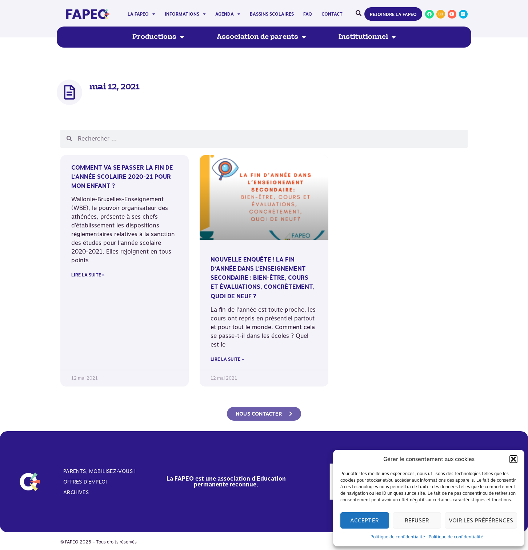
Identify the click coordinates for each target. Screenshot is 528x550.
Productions (158, 37)
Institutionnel (367, 37)
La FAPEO (141, 14)
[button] (513, 459)
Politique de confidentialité (398, 536)
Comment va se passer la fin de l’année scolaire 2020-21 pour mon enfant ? (122, 176)
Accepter (364, 520)
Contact (332, 14)
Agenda (227, 14)
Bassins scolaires (272, 14)
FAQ (307, 14)
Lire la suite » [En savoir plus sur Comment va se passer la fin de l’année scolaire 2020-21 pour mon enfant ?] (87, 275)
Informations (185, 14)
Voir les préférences (481, 520)
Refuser (417, 520)
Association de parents (261, 37)
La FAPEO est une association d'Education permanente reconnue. (226, 481)
